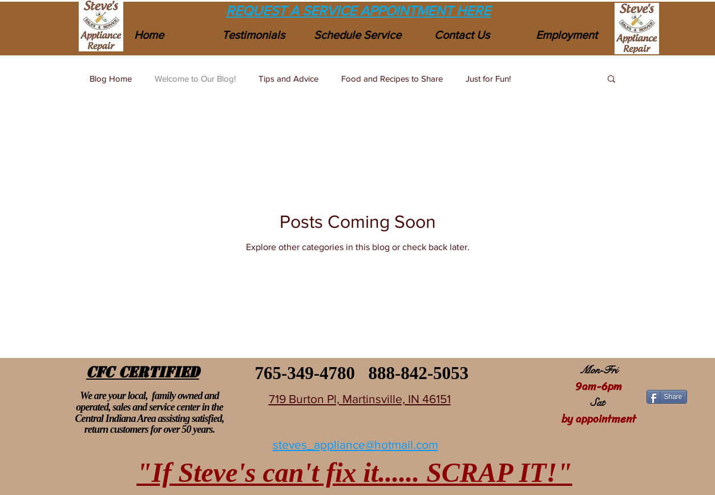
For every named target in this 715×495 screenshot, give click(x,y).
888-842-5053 (418, 373)
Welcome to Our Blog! (195, 78)
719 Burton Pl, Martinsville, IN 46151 (360, 398)
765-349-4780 (303, 373)
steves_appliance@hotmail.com (355, 444)
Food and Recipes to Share (392, 78)
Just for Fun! (488, 78)
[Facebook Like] (666, 375)
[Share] (667, 397)
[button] (611, 80)
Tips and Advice (288, 78)
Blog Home (111, 78)
